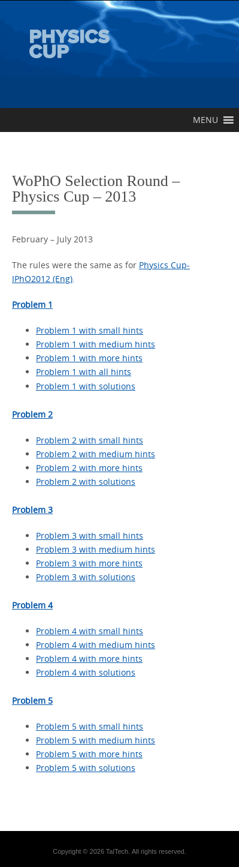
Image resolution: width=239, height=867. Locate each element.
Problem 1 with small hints (89, 330)
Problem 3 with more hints (89, 563)
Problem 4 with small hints (89, 631)
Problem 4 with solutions (85, 672)
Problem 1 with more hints (89, 358)
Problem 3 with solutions (85, 577)
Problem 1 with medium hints (95, 344)
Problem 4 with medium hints (95, 644)
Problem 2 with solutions (85, 481)
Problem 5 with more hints (89, 754)
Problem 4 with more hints (89, 658)
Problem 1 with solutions (85, 386)
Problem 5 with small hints (89, 726)
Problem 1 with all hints (83, 371)
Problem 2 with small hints (89, 440)
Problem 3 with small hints (89, 535)
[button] (205, 120)
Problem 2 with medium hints (95, 454)
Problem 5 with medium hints (95, 740)
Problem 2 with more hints (89, 467)
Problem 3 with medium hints (95, 549)
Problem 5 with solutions (85, 767)
